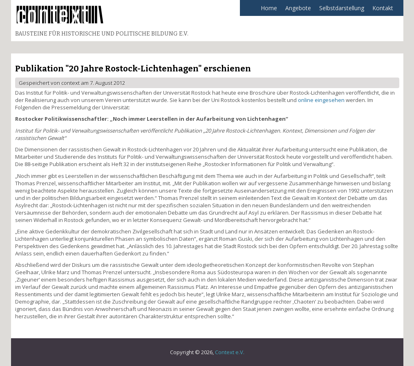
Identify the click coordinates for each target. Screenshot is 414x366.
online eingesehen (321, 100)
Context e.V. (229, 352)
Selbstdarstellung (339, 10)
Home (269, 8)
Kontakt (382, 8)
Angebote (296, 10)
